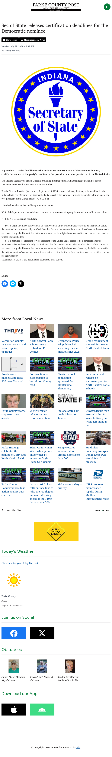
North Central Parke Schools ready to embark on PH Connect (42, 339)
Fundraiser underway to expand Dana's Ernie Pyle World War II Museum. (98, 447)
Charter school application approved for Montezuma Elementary (70, 373)
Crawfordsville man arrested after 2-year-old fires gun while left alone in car (98, 410)
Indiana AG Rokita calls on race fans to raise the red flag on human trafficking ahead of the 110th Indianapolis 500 (42, 486)
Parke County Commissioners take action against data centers (13, 482)
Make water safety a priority (70, 479)
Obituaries (11, 649)
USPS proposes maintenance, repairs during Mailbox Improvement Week (98, 484)
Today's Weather (17, 551)
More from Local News (34, 39)
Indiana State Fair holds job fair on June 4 (70, 407)
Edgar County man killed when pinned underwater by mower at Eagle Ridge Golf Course (42, 447)
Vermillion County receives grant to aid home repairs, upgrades (13, 339)
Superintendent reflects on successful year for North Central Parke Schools (98, 373)
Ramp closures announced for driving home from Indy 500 (70, 445)
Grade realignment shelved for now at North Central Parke (98, 337)
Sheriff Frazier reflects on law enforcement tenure (42, 407)
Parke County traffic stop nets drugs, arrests (13, 407)
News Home (11, 39)
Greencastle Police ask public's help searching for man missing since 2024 (70, 339)
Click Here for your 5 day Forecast (19, 563)
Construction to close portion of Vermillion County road (42, 372)
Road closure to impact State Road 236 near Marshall (13, 370)
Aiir (78, 747)
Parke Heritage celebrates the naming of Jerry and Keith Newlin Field (13, 445)
